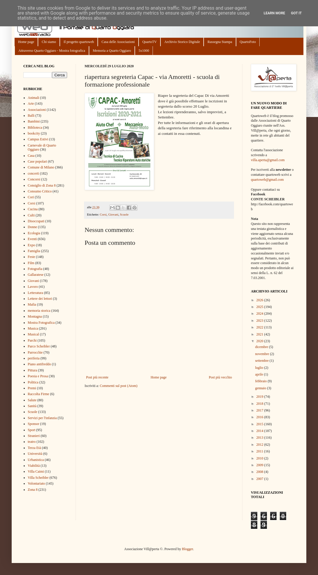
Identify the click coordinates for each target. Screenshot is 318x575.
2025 (260, 307)
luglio (259, 368)
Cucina (33, 209)
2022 (260, 327)
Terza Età (34, 448)
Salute (32, 400)
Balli (31, 115)
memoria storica (39, 311)
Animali (33, 98)
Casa (31, 156)
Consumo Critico (40, 191)
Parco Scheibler (39, 346)
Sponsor (33, 424)
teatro (32, 442)
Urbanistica (36, 460)
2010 (260, 458)
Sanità (32, 406)
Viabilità (34, 466)
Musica (33, 328)
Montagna (35, 316)
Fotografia (35, 269)
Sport (31, 430)
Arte (31, 103)
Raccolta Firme (38, 394)
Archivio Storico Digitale (182, 42)
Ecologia (34, 233)
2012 (260, 445)
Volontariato (36, 483)
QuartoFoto (248, 42)
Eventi (32, 239)
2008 (260, 472)
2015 (260, 424)
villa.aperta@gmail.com (268, 160)
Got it (296, 13)
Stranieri (34, 436)
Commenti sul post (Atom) (118, 386)
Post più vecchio (220, 377)
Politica (33, 382)
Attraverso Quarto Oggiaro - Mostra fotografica (51, 51)
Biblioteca (35, 127)
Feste (31, 257)
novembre (262, 354)
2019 (260, 397)
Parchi (32, 340)
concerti (33, 173)
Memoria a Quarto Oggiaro (112, 51)
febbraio (261, 381)
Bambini (34, 121)
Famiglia (34, 251)
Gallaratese (35, 275)
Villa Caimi (36, 471)
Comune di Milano (41, 167)
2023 (260, 321)
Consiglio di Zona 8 (42, 185)
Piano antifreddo (39, 364)
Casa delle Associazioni (118, 42)
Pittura (32, 370)
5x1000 (144, 51)
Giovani (113, 214)
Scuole (124, 214)
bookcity (34, 133)
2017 (260, 410)
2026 (260, 300)
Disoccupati (36, 221)
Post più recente (97, 377)
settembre (262, 361)
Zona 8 (33, 490)
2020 (260, 341)
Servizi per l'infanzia (42, 418)
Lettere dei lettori (40, 299)
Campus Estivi (38, 139)
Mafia (32, 304)
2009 (260, 465)
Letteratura (35, 293)
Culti (31, 215)
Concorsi (34, 179)
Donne (32, 227)
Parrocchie (35, 352)
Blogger (187, 549)
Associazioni (37, 110)
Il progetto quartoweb (79, 42)
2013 (260, 437)
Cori (31, 197)
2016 (260, 417)
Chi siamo (49, 42)
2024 (260, 313)
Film (31, 263)
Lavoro (33, 287)
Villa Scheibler (38, 478)
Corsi (103, 214)
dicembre (262, 347)
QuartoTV (149, 42)
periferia (34, 358)
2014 (260, 431)
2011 (260, 451)
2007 (260, 479)
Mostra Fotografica (41, 323)
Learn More (274, 13)
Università (35, 454)
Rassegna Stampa (219, 42)
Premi (32, 388)
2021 (260, 334)
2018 (260, 404)
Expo (31, 245)
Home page (26, 42)
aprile (259, 374)
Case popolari (37, 161)
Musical (33, 334)
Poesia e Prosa (38, 376)
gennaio (261, 388)
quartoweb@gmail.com (267, 180)
